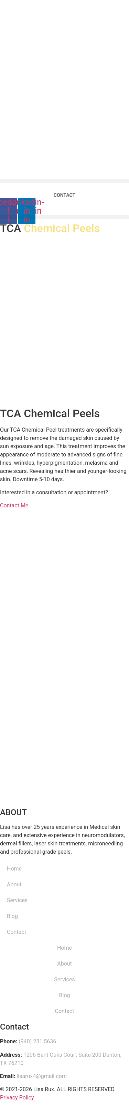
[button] (64, 217)
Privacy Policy (17, 1097)
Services (17, 900)
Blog (12, 916)
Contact (16, 932)
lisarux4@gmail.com (42, 1076)
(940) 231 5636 (37, 1041)
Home (14, 868)
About (14, 884)
